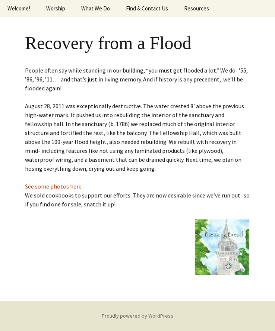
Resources (196, 8)
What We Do (95, 8)
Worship (55, 8)
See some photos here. (54, 186)
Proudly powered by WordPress (137, 315)
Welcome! (18, 8)
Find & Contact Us (147, 8)
